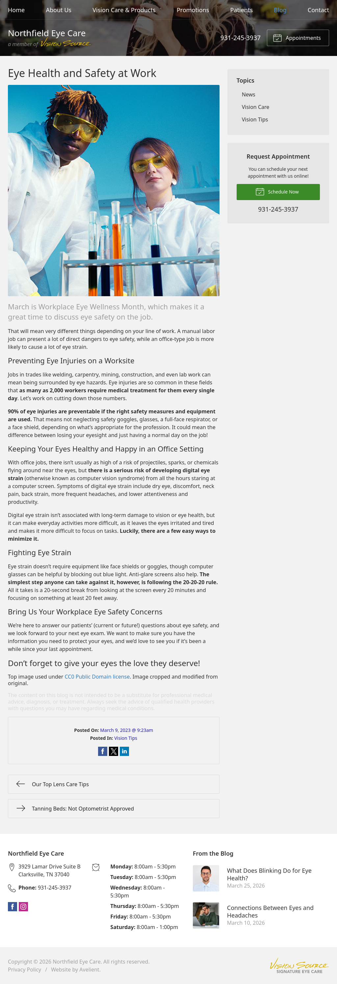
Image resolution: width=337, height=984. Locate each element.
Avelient (89, 969)
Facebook (12, 906)
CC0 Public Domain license (97, 676)
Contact (318, 10)
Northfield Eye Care (77, 961)
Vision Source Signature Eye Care (299, 965)
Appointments (297, 37)
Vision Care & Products (123, 10)
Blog (280, 10)
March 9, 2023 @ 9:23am (126, 730)
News (248, 94)
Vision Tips (125, 738)
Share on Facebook (102, 751)
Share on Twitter (113, 751)
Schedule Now (277, 191)
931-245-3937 (240, 37)
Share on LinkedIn (124, 751)
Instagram (23, 906)
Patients (241, 10)
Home (16, 10)
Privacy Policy (24, 969)
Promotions (193, 10)
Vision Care (256, 107)
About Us (58, 10)
